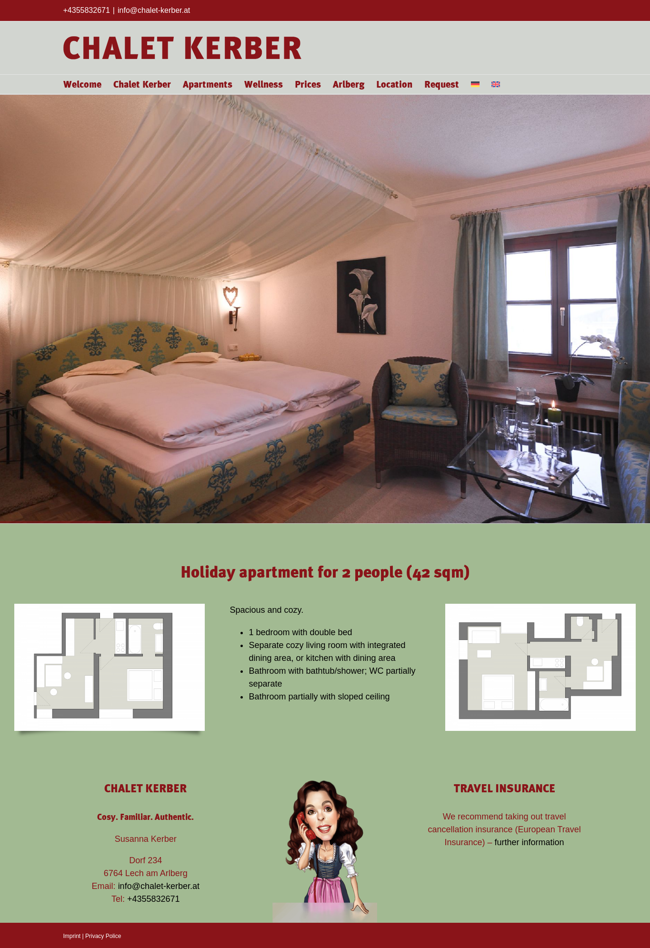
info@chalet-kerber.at (154, 10)
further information (529, 842)
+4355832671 (153, 899)
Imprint (72, 936)
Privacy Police (103, 936)
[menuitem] (475, 84)
